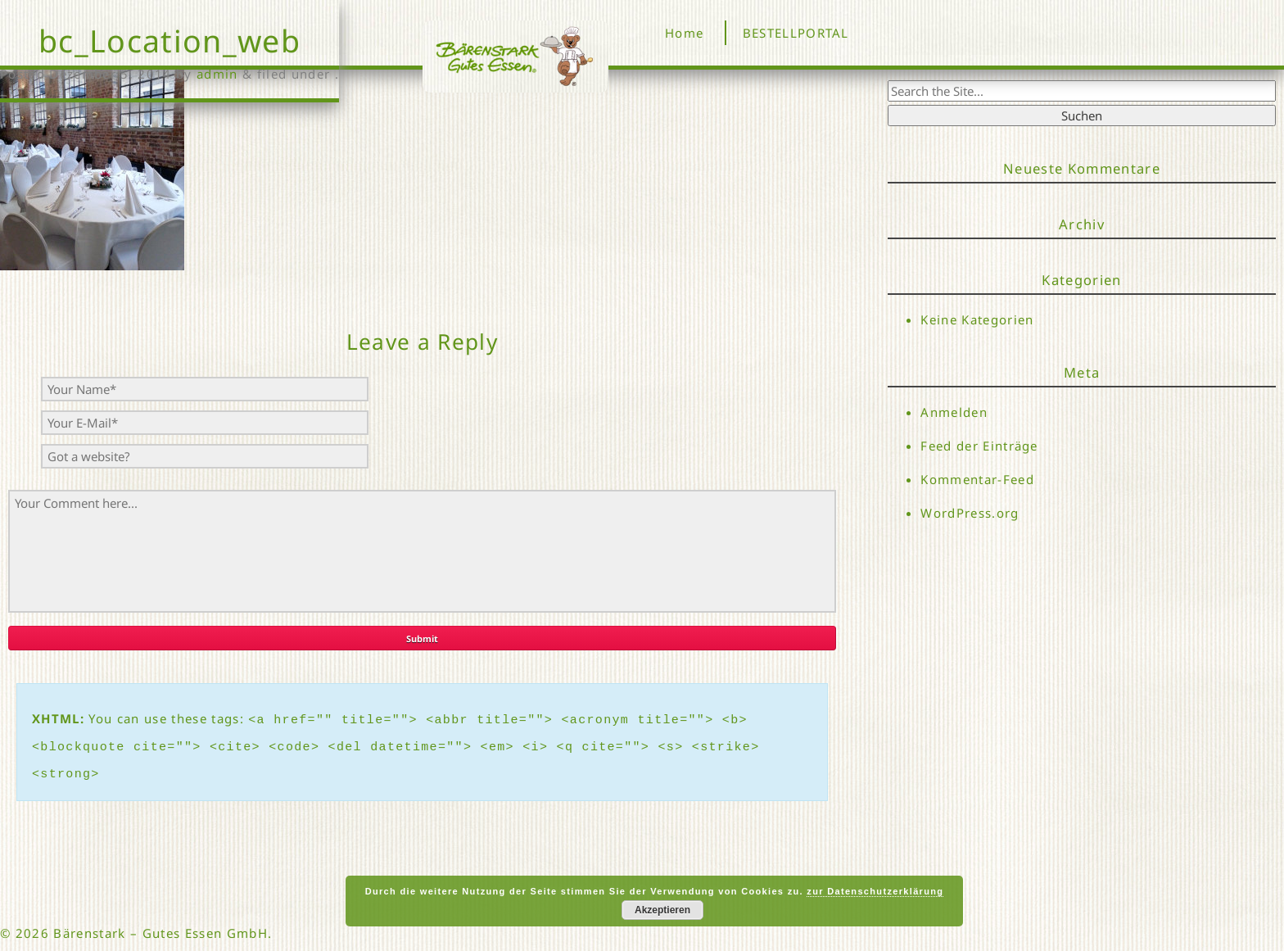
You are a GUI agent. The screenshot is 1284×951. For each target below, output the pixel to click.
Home (684, 33)
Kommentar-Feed (977, 480)
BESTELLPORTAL (796, 33)
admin (217, 74)
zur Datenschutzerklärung (875, 891)
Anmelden (954, 412)
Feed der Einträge (979, 445)
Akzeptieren (662, 910)
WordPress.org (969, 513)
